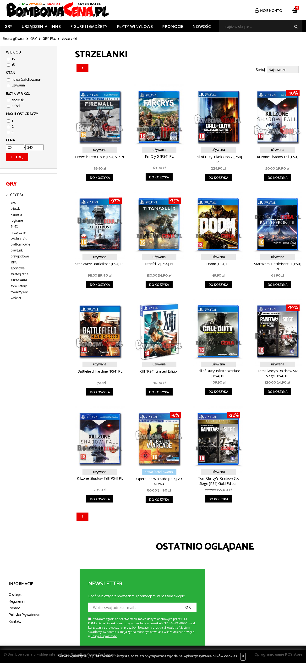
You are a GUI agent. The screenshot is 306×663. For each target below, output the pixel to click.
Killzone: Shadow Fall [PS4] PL (100, 477)
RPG (14, 262)
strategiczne (19, 274)
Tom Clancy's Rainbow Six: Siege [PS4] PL (277, 373)
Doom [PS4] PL (218, 263)
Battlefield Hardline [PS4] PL (99, 370)
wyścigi (16, 298)
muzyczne (18, 232)
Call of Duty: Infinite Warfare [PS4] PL (218, 373)
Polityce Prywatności (104, 635)
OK (188, 607)
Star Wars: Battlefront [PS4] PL (99, 263)
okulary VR (19, 238)
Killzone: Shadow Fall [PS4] (277, 156)
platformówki (20, 244)
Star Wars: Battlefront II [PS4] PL (277, 266)
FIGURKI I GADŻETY (89, 26)
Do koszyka (100, 177)
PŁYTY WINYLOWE (135, 26)
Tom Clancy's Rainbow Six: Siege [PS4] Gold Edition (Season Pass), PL (218, 481)
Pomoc (14, 607)
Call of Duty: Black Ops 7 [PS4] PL (218, 159)
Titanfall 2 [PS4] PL (159, 263)
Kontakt (15, 621)
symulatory (19, 286)
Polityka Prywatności (24, 614)
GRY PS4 (49, 39)
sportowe (18, 268)
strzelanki (19, 280)
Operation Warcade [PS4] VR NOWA (159, 481)
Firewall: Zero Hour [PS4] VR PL (100, 156)
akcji (14, 203)
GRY (8, 26)
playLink (17, 250)
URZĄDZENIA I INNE (41, 26)
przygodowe (20, 256)
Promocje (172, 26)
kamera (16, 215)
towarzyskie (19, 292)
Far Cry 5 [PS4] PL (159, 155)
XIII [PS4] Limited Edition (159, 370)
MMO (14, 227)
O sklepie (15, 594)
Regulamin (17, 601)
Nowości (202, 26)
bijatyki (16, 209)
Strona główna (13, 39)
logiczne (17, 221)
